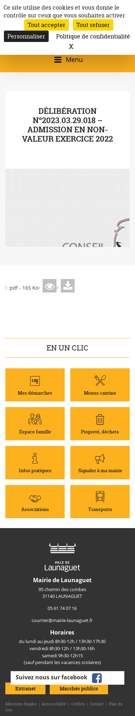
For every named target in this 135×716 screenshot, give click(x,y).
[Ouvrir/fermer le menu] (67, 59)
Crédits (78, 704)
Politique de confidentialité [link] (93, 36)
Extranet (25, 688)
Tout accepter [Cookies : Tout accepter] (46, 25)
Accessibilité (54, 704)
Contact (97, 704)
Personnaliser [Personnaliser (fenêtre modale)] (26, 36)
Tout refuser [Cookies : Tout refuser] (93, 25)
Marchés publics (79, 688)
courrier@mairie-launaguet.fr (62, 620)
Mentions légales (21, 704)
